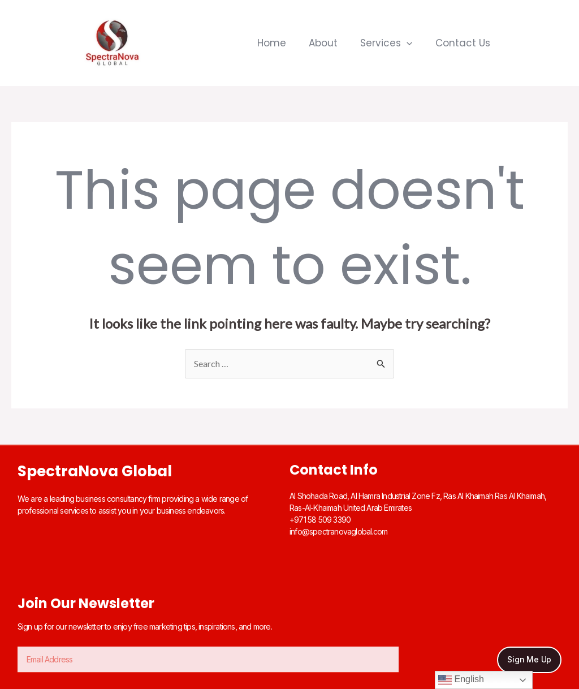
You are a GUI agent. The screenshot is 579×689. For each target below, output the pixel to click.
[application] (406, 43)
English (461, 680)
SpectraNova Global (95, 471)
